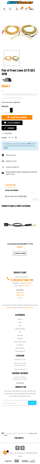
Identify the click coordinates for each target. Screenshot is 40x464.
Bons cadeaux (20, 348)
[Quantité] (6, 110)
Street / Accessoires (20, 342)
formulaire (9, 307)
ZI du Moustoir (20, 292)
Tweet (12, 137)
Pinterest (16, 137)
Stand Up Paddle (20, 329)
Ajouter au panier (17, 117)
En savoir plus (20, 383)
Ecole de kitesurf (20, 351)
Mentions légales (8, 453)
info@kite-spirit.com (27, 307)
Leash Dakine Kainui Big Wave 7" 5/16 (20, 244)
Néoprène (20, 338)
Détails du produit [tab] (12, 190)
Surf (20, 332)
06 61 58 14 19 (26, 286)
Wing (20, 322)
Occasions (20, 345)
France (20, 297)
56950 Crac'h (20, 295)
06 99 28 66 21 (27, 283)
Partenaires (21, 453)
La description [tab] (10, 185)
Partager (9, 137)
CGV (15, 453)
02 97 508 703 (25, 280)
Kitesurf (20, 319)
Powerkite (20, 335)
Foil (20, 326)
